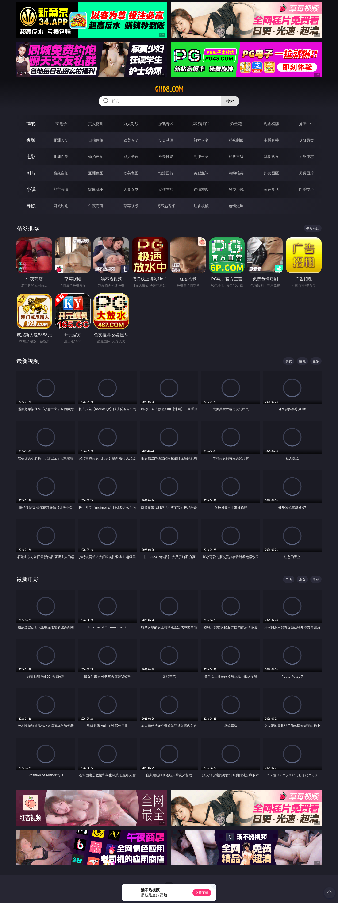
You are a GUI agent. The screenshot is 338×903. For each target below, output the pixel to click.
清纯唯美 (236, 173)
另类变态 (306, 156)
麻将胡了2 (201, 123)
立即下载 (201, 892)
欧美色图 (130, 173)
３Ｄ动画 (165, 140)
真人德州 (95, 123)
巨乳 (302, 361)
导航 (31, 206)
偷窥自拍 (60, 173)
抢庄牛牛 (306, 123)
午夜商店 (95, 205)
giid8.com (169, 89)
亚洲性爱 (60, 156)
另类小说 (236, 189)
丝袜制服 (236, 140)
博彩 (31, 123)
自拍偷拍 (95, 140)
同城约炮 (60, 205)
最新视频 (27, 361)
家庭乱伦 (95, 189)
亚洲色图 (95, 173)
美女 (288, 361)
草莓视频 (130, 205)
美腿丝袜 (201, 173)
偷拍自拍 (95, 156)
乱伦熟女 (271, 156)
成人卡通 (130, 156)
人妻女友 (130, 189)
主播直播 (271, 140)
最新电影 (27, 579)
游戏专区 (165, 123)
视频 (31, 140)
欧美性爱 (165, 156)
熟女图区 (271, 173)
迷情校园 (201, 189)
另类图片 (306, 173)
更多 (316, 361)
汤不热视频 (166, 205)
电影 (31, 156)
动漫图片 (165, 173)
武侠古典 (165, 189)
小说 (31, 189)
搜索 (230, 101)
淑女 (302, 579)
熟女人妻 (201, 140)
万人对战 (130, 123)
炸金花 (236, 123)
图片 (31, 173)
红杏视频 (201, 205)
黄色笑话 (271, 189)
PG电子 (60, 123)
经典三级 (236, 156)
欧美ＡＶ (130, 140)
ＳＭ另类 (306, 140)
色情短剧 (236, 205)
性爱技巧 (306, 189)
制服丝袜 (201, 156)
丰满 (288, 579)
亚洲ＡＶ (60, 140)
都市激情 (60, 189)
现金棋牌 (271, 123)
